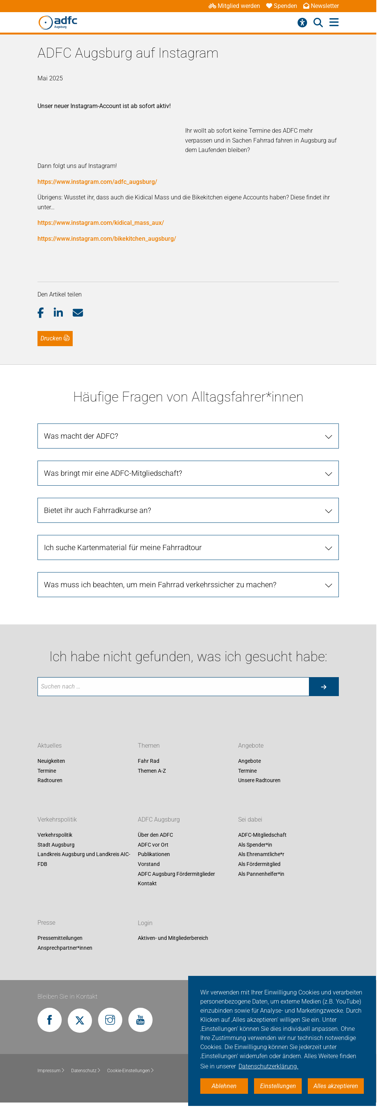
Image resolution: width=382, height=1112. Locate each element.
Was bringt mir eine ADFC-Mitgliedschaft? (113, 473)
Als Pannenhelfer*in (261, 874)
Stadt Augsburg (56, 845)
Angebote (251, 745)
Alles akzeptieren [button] (335, 1086)
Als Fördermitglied (259, 864)
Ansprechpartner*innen (64, 948)
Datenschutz (86, 1070)
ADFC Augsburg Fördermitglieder (176, 874)
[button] (45, 313)
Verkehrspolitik (57, 819)
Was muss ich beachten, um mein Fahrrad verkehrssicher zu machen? (160, 584)
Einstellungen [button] (278, 1086)
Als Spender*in (255, 845)
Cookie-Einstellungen (130, 1070)
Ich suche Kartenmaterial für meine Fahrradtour (123, 547)
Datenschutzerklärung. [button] (268, 1066)
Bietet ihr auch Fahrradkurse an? (97, 510)
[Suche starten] (323, 687)
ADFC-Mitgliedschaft (262, 835)
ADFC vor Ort (153, 845)
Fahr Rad (148, 761)
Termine (46, 771)
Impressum (51, 1070)
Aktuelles (49, 745)
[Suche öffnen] (318, 22)
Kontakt (147, 884)
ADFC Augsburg (159, 819)
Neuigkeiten (51, 761)
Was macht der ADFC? (81, 436)
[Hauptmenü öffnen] (334, 22)
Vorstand (149, 864)
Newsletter (321, 5)
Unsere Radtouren (259, 781)
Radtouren (49, 781)
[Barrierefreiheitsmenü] (302, 22)
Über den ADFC (155, 835)
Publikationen (154, 855)
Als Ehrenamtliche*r (261, 855)
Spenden (281, 5)
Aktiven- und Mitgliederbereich (173, 938)
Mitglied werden (234, 5)
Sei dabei (250, 819)
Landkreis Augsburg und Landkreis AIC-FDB (83, 859)
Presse (46, 923)
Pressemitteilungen (60, 938)
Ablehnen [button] (224, 1086)
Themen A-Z (152, 771)
